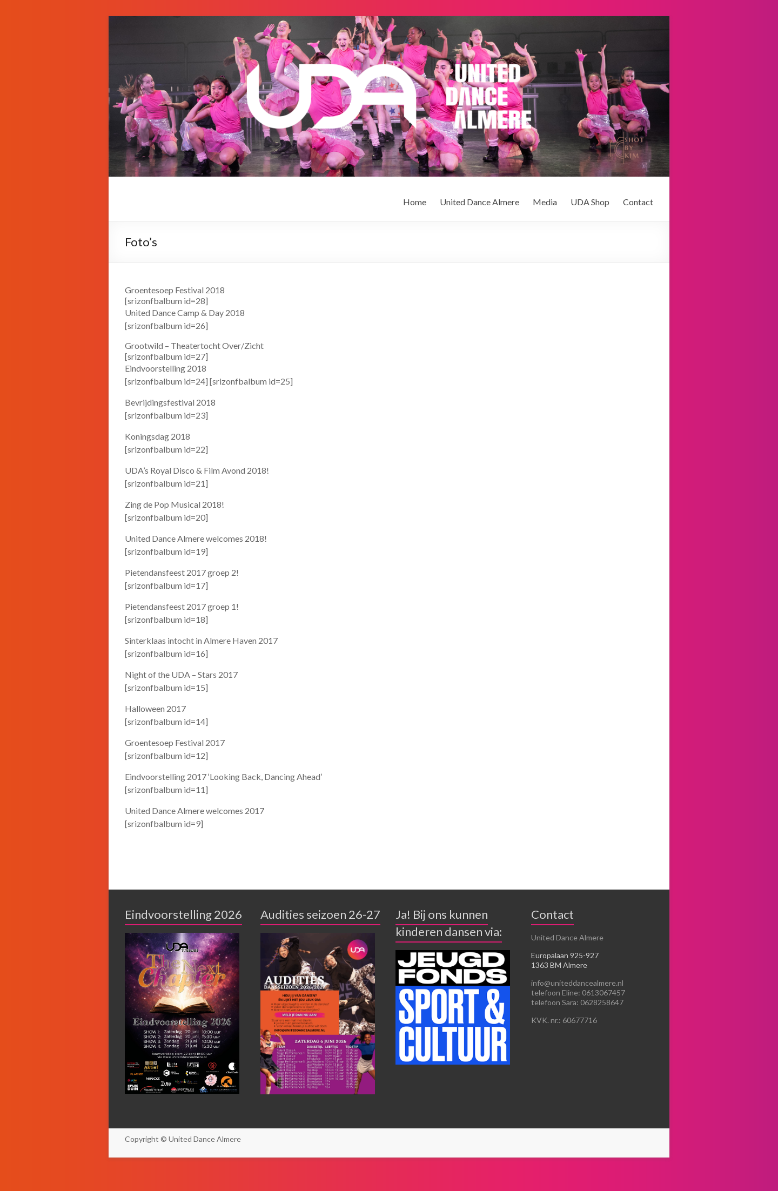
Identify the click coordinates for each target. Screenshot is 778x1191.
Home (414, 202)
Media (545, 202)
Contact (638, 202)
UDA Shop (590, 202)
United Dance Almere (479, 202)
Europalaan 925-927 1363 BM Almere (565, 960)
